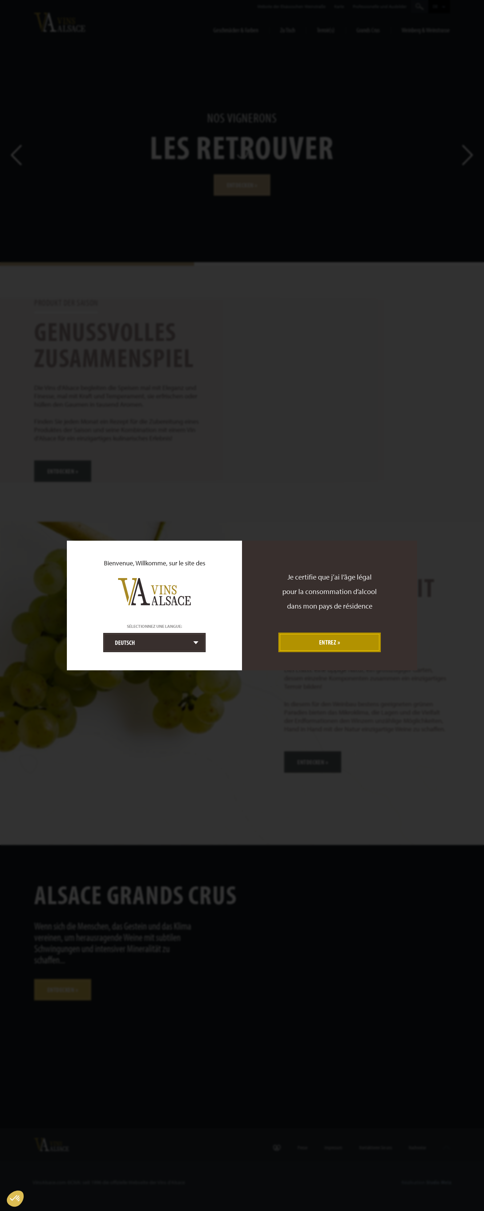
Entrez (327, 642)
